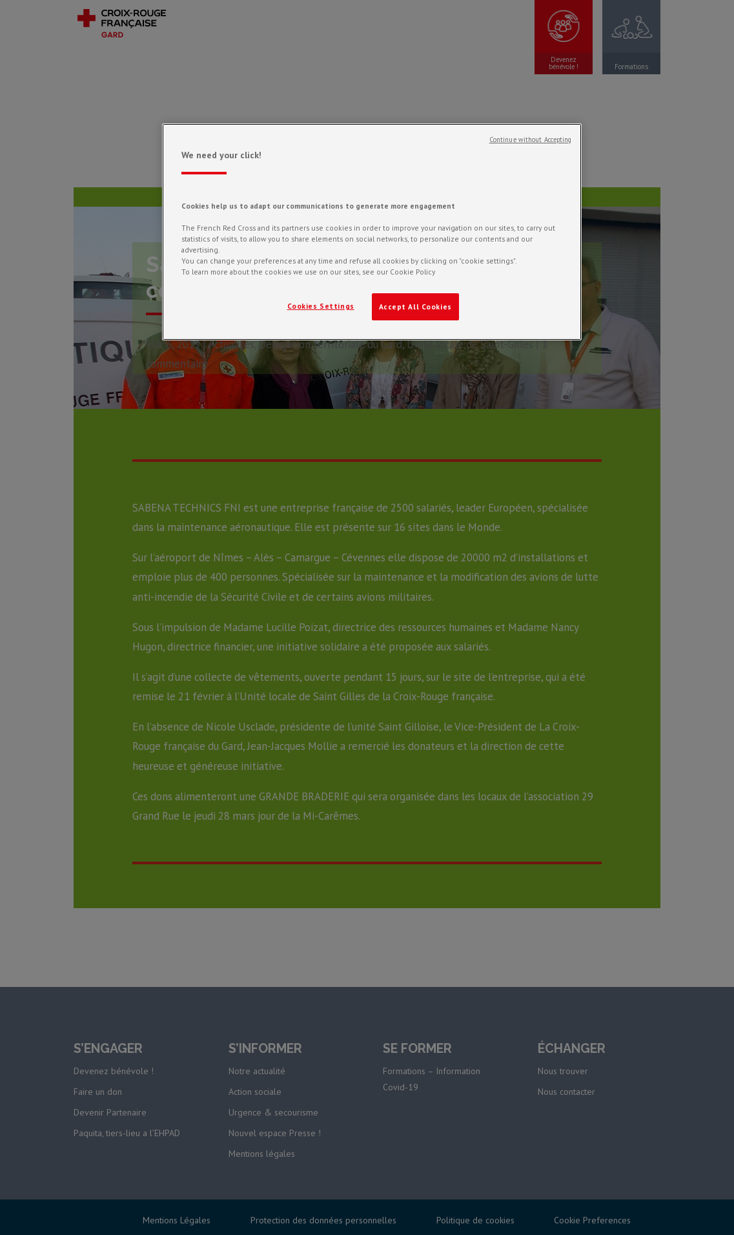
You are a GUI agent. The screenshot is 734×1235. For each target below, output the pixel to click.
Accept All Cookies (415, 306)
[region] (372, 231)
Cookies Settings (320, 306)
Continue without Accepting (530, 139)
